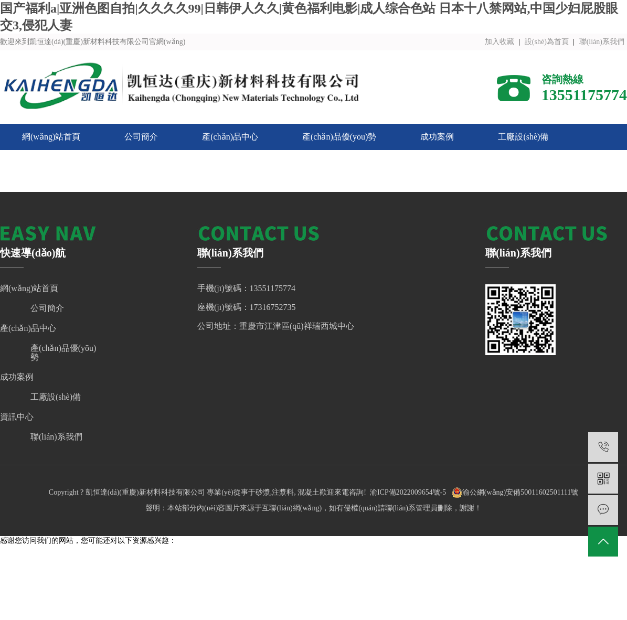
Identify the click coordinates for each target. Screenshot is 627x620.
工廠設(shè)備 (523, 136)
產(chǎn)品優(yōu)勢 (339, 136)
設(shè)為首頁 (547, 42)
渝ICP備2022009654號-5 (408, 492)
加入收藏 (499, 42)
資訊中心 (39, 162)
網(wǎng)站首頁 (51, 136)
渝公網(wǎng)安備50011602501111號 (515, 492)
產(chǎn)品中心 (230, 136)
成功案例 (437, 136)
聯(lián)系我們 (601, 42)
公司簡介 (141, 136)
